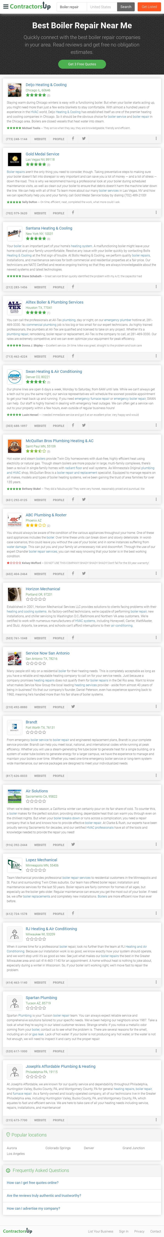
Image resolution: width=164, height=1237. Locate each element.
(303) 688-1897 (16, 426)
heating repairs (44, 680)
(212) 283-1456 (16, 287)
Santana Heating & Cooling (49, 228)
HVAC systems (85, 621)
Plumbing (25, 1015)
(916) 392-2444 (16, 845)
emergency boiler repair (130, 399)
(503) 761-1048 (16, 638)
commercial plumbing (41, 325)
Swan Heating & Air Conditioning (54, 371)
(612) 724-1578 (16, 914)
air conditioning (122, 625)
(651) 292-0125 (16, 500)
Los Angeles (16, 1154)
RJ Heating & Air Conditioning (51, 928)
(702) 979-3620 (16, 213)
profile (58, 139)
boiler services (109, 190)
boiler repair (141, 116)
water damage (17, 547)
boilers (40, 458)
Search (125, 7)
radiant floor (73, 468)
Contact (155, 1231)
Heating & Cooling (68, 112)
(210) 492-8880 (16, 707)
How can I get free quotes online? (33, 1183)
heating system (81, 246)
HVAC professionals (100, 827)
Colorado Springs (58, 1148)
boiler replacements (36, 896)
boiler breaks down (67, 818)
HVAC (34, 112)
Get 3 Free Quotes (82, 64)
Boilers (102, 896)
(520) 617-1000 (16, 1051)
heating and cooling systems (26, 611)
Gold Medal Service (42, 154)
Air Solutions (37, 791)
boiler (17, 246)
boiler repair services (43, 551)
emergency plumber (117, 320)
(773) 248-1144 (16, 139)
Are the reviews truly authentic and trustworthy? (44, 1195)
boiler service (117, 116)
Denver (89, 1148)
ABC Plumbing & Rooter (46, 515)
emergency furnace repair (92, 399)
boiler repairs (141, 255)
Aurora (12, 1148)
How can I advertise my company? (33, 1208)
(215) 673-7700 (16, 1120)
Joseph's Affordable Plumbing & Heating (60, 1066)
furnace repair (22, 1093)
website (40, 139)
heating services (86, 685)
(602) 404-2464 (16, 574)
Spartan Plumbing (41, 997)
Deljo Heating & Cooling (46, 84)
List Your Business (100, 1231)
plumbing (69, 320)
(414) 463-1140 (16, 982)
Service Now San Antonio (48, 653)
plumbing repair (17, 334)
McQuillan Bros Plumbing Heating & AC (60, 440)
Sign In (123, 1231)
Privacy (139, 1231)
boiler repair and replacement (77, 473)
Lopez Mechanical (41, 860)
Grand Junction (134, 1148)
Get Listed (149, 7)
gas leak (38, 1034)
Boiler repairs (16, 172)
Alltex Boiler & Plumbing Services (54, 302)
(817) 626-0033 (16, 776)
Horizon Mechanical (43, 589)
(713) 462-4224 (16, 356)
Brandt (31, 722)
